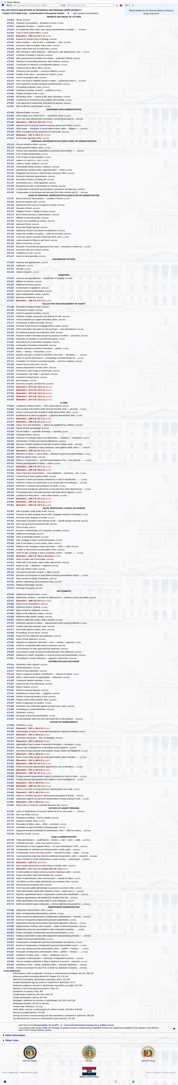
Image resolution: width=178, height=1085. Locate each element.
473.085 (11, 103)
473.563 (11, 617)
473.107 (11, 138)
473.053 (11, 61)
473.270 (11, 316)
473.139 (11, 173)
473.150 (11, 186)
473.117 (11, 151)
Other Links (12, 1040)
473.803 (11, 929)
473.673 (11, 741)
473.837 (11, 955)
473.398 (11, 444)
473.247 (11, 291)
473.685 (11, 776)
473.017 (11, 26)
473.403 (11, 454)
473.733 (11, 843)
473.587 (11, 639)
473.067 (11, 77)
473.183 (11, 224)
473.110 (11, 144)
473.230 (11, 272)
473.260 (11, 307)
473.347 (11, 390)
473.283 (11, 329)
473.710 (11, 824)
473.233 (11, 278)
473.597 (11, 649)
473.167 (11, 208)
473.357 (11, 399)
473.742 (11, 859)
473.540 (11, 594)
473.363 (11, 409)
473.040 (11, 49)
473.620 (11, 677)
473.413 (11, 463)
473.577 (11, 629)
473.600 (11, 652)
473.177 (11, 218)
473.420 (11, 470)
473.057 (11, 65)
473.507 (11, 559)
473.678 (11, 757)
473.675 (11, 744)
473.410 (11, 460)
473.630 (11, 687)
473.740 (11, 853)
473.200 (11, 240)
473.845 (11, 968)
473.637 (11, 693)
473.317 (11, 361)
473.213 (11, 253)
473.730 (11, 840)
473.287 (11, 332)
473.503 (11, 556)
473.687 (11, 779)
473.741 (11, 856)
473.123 (11, 157)
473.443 (11, 492)
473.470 (11, 524)
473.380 (11, 425)
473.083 (11, 97)
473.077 (11, 87)
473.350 (11, 393)
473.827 (11, 945)
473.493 (11, 546)
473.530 (11, 582)
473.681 (11, 763)
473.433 (11, 483)
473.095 (11, 125)
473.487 (11, 540)
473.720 (11, 834)
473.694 (11, 805)
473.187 (11, 227)
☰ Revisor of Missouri (11, 2)
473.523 (11, 575)
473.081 (11, 93)
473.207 (11, 246)
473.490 (11, 543)
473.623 (11, 680)
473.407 (11, 457)
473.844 (11, 965)
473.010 (11, 20)
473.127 (11, 160)
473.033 (11, 42)
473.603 (11, 655)
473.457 (11, 511)
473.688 (11, 786)
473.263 (11, 310)
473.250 (11, 294)
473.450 (11, 502)
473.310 (11, 355)
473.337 (11, 380)
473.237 (11, 281)
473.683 (11, 770)
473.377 (11, 422)
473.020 (11, 29)
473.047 (11, 55)
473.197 (11, 237)
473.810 (11, 932)
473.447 (11, 498)
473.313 (11, 358)
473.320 (11, 364)
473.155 (11, 192)
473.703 (11, 818)
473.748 (11, 872)
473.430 (11, 479)
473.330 (11, 374)
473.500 (11, 553)
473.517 (11, 569)
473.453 (11, 505)
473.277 (11, 323)
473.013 (11, 23)
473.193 (11, 234)
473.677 (11, 751)
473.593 (11, 645)
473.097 (11, 128)
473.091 (11, 116)
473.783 (11, 913)
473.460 (11, 514)
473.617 (11, 671)
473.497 (11, 550)
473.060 (11, 68)
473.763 (11, 888)
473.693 (11, 802)
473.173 (11, 214)
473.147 (11, 183)
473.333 (11, 377)
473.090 (11, 112)
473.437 (11, 486)
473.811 (11, 936)
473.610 (11, 664)
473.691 (11, 795)
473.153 (11, 189)
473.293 (11, 339)
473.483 (11, 537)
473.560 (11, 613)
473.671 (11, 738)
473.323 (11, 367)
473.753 (11, 878)
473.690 (11, 792)
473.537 (11, 588)
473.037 (11, 45)
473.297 (11, 342)
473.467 (11, 521)
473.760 (11, 885)
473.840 (11, 958)
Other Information (15, 1035)
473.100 (11, 132)
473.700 (11, 814)
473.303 (11, 348)
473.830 (11, 948)
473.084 (11, 100)
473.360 (11, 406)
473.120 (11, 154)
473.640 (11, 696)
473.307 (11, 351)
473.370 (11, 415)
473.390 (11, 435)
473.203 (11, 243)
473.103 (11, 135)
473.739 (11, 849)
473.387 (11, 431)
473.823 (11, 942)
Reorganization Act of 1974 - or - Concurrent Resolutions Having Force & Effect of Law (74, 1025)
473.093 (11, 122)
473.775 (11, 904)
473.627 (11, 684)
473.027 (11, 36)
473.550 (11, 604)
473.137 (11, 170)
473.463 (11, 517)
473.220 (11, 262)
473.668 (11, 731)
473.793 (11, 920)
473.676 (11, 747)
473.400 (11, 451)
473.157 (11, 198)
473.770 (11, 894)
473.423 (11, 473)
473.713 (11, 827)
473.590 (11, 642)
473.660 (11, 716)
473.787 (11, 917)
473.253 (11, 297)
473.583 (11, 636)
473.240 (11, 284)
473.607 (11, 658)
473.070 (11, 81)
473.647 (11, 703)
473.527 (11, 578)
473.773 (11, 901)
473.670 (11, 735)
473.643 (11, 700)
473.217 (11, 256)
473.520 (11, 572)
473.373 (11, 418)
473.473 (11, 527)
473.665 (11, 725)
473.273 (11, 319)
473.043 (11, 52)
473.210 (11, 250)
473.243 (11, 288)
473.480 (11, 534)
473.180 (11, 221)
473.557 (11, 610)
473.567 (11, 620)
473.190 (11, 230)
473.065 (11, 74)
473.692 (11, 799)
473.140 (11, 176)
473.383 (11, 428)
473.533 (11, 585)
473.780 (11, 910)
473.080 (11, 90)
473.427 (11, 476)
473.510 (11, 562)
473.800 (11, 926)
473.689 (11, 789)
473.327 (11, 371)
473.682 (11, 767)
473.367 (11, 412)
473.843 (11, 961)
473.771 (11, 898)
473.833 (11, 952)
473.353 (11, 396)
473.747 (11, 869)
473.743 (11, 865)
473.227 (11, 269)
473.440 (11, 489)
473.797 (11, 923)
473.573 (11, 626)
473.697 (11, 811)
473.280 (11, 326)
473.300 (11, 345)
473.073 (11, 84)
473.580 (11, 633)
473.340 (11, 384)
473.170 (11, 211)
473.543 (11, 597)
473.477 (11, 530)
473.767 (11, 891)
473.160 (11, 202)
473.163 (11, 205)
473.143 (11, 179)
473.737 (11, 846)
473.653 (11, 709)
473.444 (11, 495)
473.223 (11, 265)
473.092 (11, 119)
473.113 (11, 147)
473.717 (11, 830)
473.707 (11, 821)
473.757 (11, 881)
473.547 (11, 601)
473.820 (11, 939)
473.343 (11, 387)
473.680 (11, 760)
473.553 (11, 607)
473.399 (11, 447)
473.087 (11, 106)
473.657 (11, 712)
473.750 (11, 875)
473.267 (11, 313)
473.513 (11, 565)
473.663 (11, 719)
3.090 (44, 1028)
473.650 (11, 706)
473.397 (11, 441)
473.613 (11, 668)
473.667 (11, 728)
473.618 (11, 674)
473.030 (11, 39)
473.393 (11, 438)
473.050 (11, 58)
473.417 (11, 466)
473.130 (11, 163)
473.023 (11, 33)
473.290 (11, 336)
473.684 (11, 773)
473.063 (11, 71)
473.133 (11, 167)
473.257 (11, 300)
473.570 (11, 623)
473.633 (11, 690)
